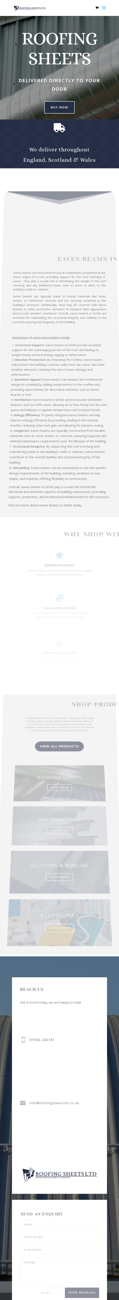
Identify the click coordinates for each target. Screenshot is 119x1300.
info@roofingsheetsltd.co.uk (54, 1103)
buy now (56, 107)
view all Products (59, 767)
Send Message (82, 1292)
